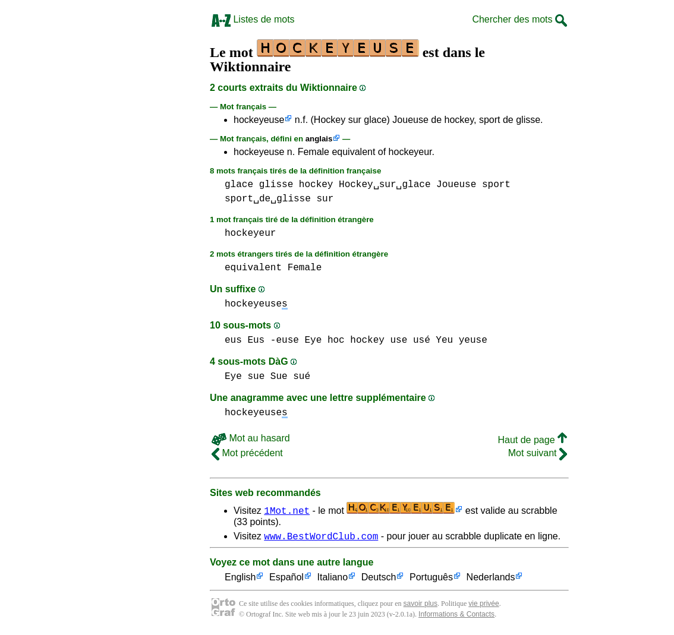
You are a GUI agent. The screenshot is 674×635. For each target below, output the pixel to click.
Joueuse (456, 184)
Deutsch (378, 579)
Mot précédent (247, 453)
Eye (313, 340)
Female (305, 267)
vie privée (483, 605)
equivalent (253, 267)
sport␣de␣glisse (268, 199)
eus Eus (244, 340)
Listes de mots (253, 19)
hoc (336, 340)
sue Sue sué (278, 376)
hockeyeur (250, 233)
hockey (316, 184)
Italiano (332, 579)
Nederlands (491, 579)
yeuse (473, 340)
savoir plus (420, 605)
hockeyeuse (259, 120)
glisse (276, 184)
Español (286, 579)
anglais (319, 138)
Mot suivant (537, 453)
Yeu (444, 340)
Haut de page (532, 440)
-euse (284, 340)
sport (496, 184)
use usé (410, 340)
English (240, 579)
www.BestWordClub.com (321, 537)
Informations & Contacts (456, 616)
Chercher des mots (519, 19)
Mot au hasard (251, 438)
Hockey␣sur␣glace (384, 184)
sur (324, 199)
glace (239, 184)
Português (431, 579)
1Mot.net (287, 510)
